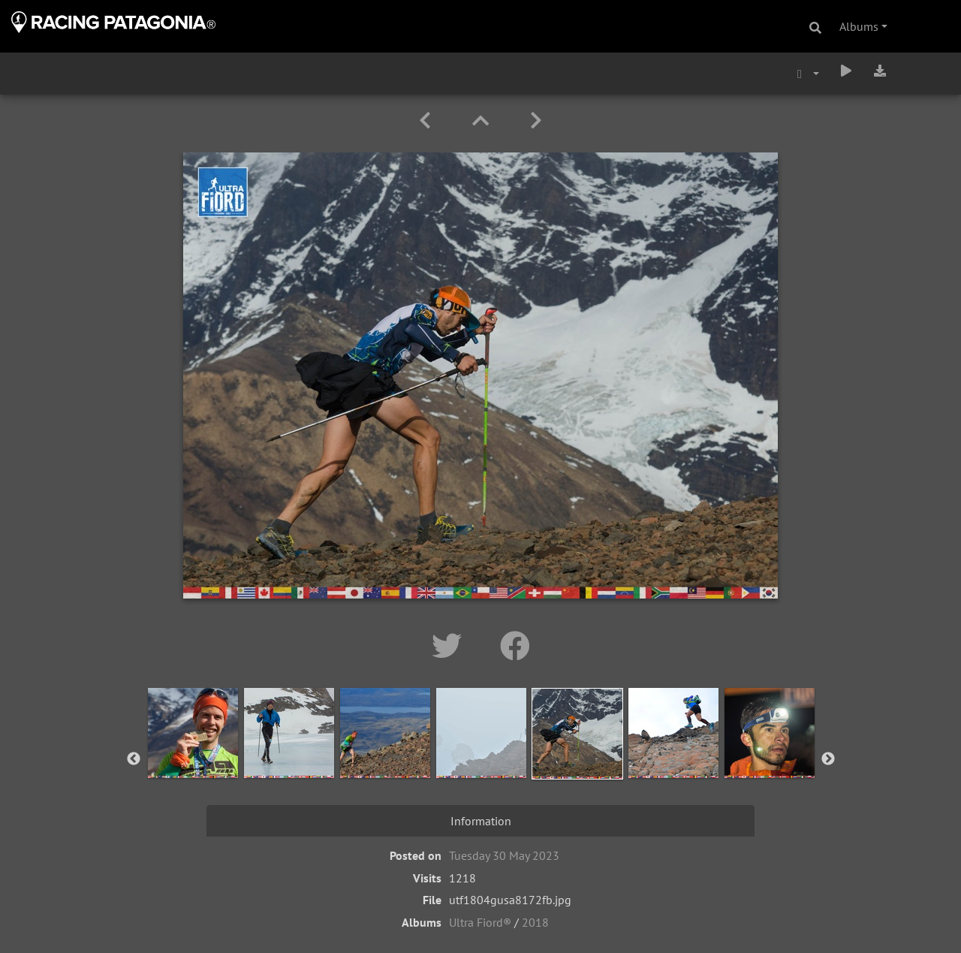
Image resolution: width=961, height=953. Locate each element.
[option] (193, 756)
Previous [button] (133, 759)
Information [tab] (480, 820)
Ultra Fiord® (480, 922)
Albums (858, 26)
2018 (535, 922)
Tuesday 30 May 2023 (504, 855)
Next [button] (828, 759)
